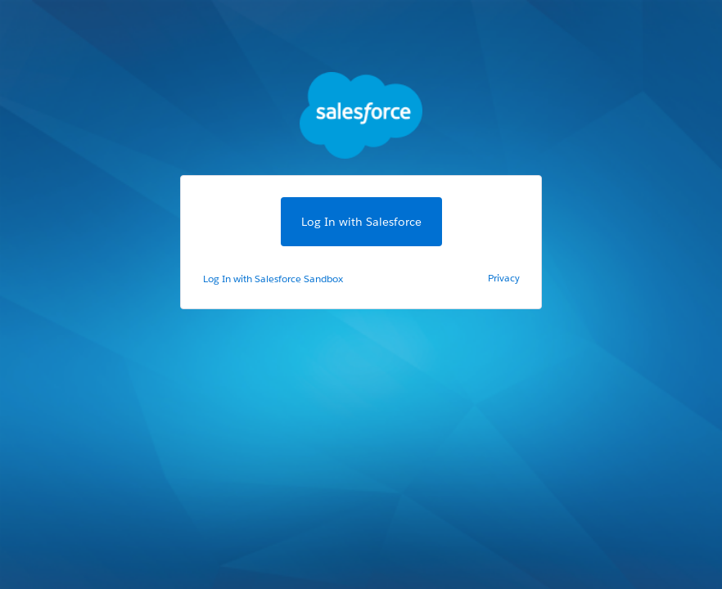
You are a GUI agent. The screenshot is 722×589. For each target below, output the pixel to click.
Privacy (504, 278)
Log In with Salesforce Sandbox (273, 279)
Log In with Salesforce (361, 221)
